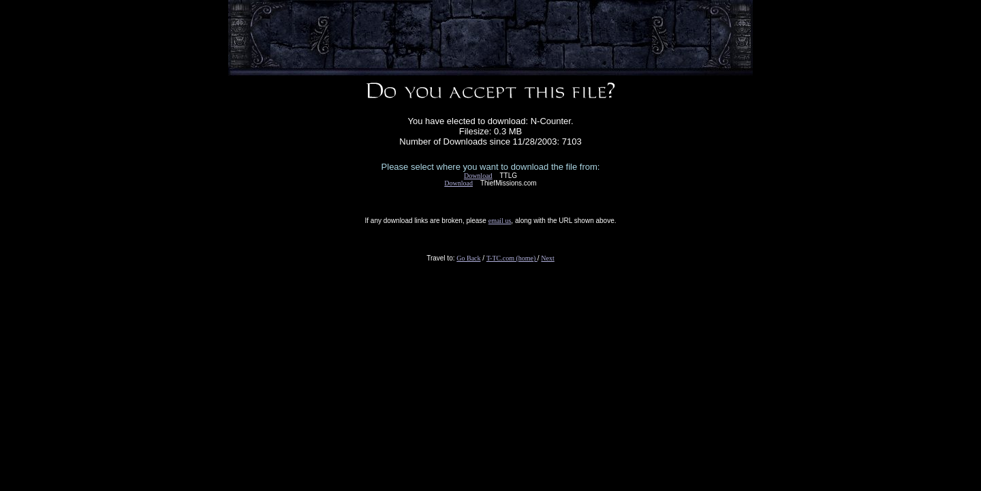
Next (547, 258)
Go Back (468, 258)
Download (478, 175)
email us (500, 220)
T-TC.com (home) (512, 258)
